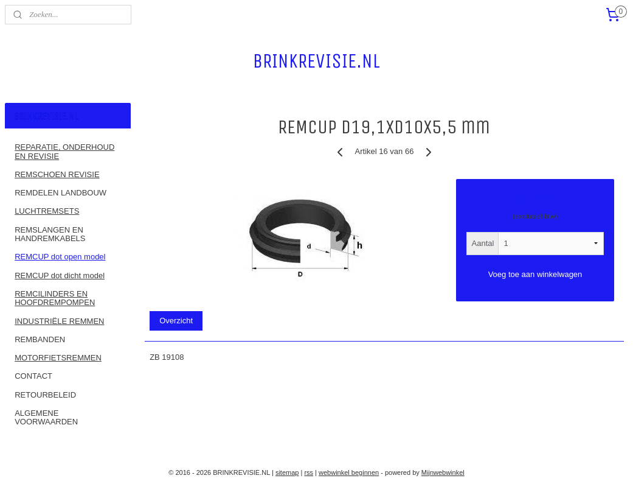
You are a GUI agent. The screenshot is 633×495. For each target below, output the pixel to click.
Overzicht (176, 320)
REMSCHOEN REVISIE (57, 174)
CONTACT (33, 376)
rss (308, 472)
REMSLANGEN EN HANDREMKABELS (50, 234)
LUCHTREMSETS (47, 211)
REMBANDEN (40, 339)
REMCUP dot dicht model (60, 275)
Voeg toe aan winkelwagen (535, 273)
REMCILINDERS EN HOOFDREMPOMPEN (55, 298)
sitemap (287, 472)
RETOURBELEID (45, 394)
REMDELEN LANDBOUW (60, 192)
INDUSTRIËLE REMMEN (59, 321)
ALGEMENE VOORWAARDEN (46, 417)
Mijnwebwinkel (443, 472)
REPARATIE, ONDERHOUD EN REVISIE (64, 151)
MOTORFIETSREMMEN (58, 357)
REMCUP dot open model (60, 256)
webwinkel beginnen (349, 472)
